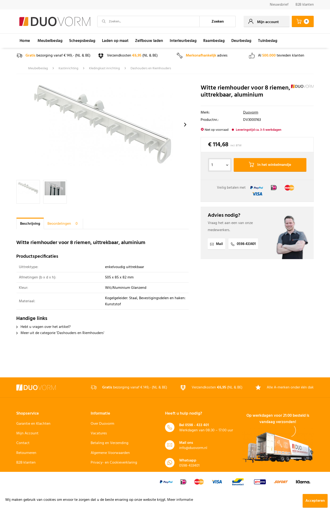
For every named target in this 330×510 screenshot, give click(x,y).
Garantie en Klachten (33, 424)
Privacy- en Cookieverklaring (114, 463)
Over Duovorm (102, 424)
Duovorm (250, 113)
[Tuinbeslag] (268, 41)
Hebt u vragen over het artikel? (43, 327)
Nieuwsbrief (279, 5)
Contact (23, 443)
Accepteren (315, 501)
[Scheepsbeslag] (82, 41)
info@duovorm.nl (193, 448)
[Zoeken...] (148, 21)
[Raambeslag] (214, 41)
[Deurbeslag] (241, 41)
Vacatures (99, 433)
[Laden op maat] (115, 41)
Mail (216, 244)
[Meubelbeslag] (50, 41)
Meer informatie (180, 500)
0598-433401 (243, 244)
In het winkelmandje (270, 165)
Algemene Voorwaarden (110, 453)
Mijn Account (27, 433)
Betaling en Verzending (109, 443)
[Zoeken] (218, 21)
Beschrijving (30, 224)
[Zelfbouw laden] (149, 41)
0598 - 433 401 (197, 425)
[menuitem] (279, 5)
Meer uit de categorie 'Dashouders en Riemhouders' (60, 333)
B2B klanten (305, 5)
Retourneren (26, 453)
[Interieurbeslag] (183, 41)
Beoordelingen (63, 223)
